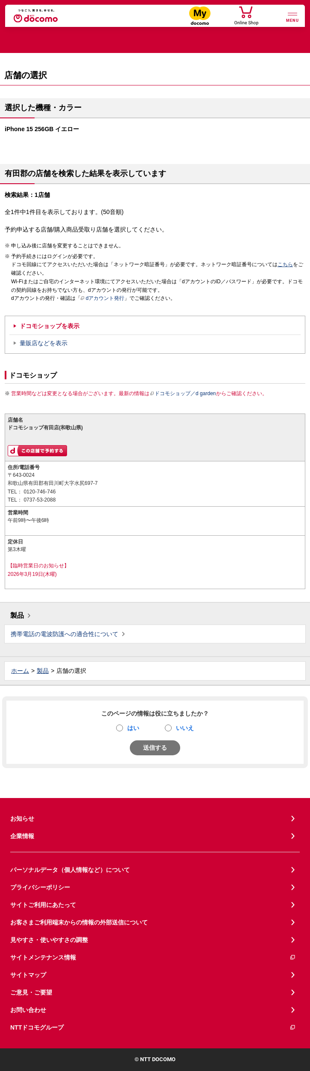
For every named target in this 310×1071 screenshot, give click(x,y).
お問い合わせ (28, 1009)
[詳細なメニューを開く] (292, 16)
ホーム (20, 670)
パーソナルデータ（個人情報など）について (70, 869)
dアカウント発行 (103, 298)
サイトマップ (28, 974)
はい (133, 728)
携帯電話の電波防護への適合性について (64, 634)
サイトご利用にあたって (43, 904)
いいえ (185, 728)
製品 (17, 615)
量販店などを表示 (43, 343)
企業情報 (22, 836)
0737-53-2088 (39, 500)
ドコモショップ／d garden (182, 393)
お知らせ (22, 818)
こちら (285, 264)
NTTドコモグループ (153, 1027)
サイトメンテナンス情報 (153, 957)
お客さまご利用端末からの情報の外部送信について (79, 922)
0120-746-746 (39, 492)
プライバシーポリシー (40, 887)
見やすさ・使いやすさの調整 (49, 939)
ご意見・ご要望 (31, 992)
